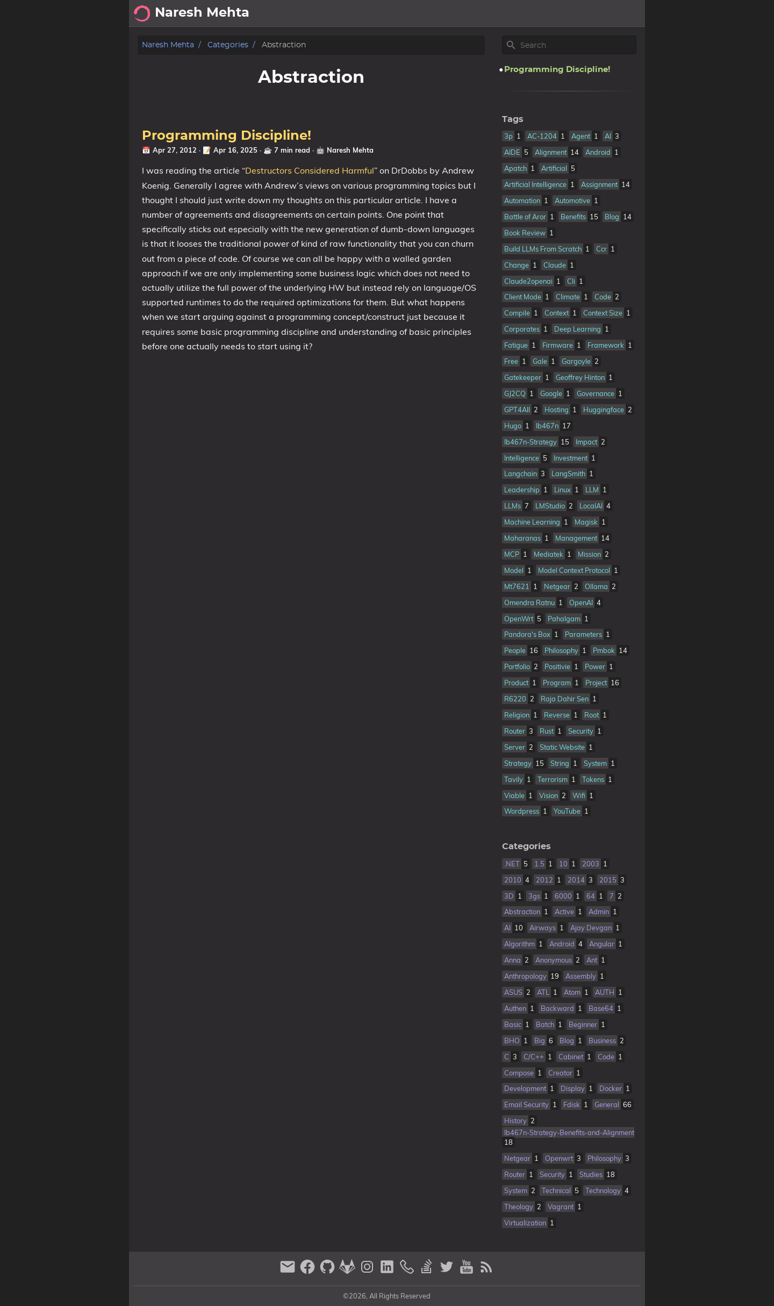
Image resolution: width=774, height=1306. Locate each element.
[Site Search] (577, 45)
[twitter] (448, 1271)
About (550, 13)
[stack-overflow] (428, 1271)
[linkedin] (388, 1271)
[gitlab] (349, 1271)
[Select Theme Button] (518, 13)
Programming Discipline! (226, 136)
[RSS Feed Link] (486, 1271)
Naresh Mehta (168, 45)
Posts (628, 13)
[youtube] (468, 1271)
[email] (289, 1271)
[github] (329, 1271)
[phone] (408, 1271)
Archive (589, 13)
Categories (227, 45)
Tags (513, 119)
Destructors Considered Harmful (309, 170)
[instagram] (368, 1271)
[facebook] (309, 1271)
